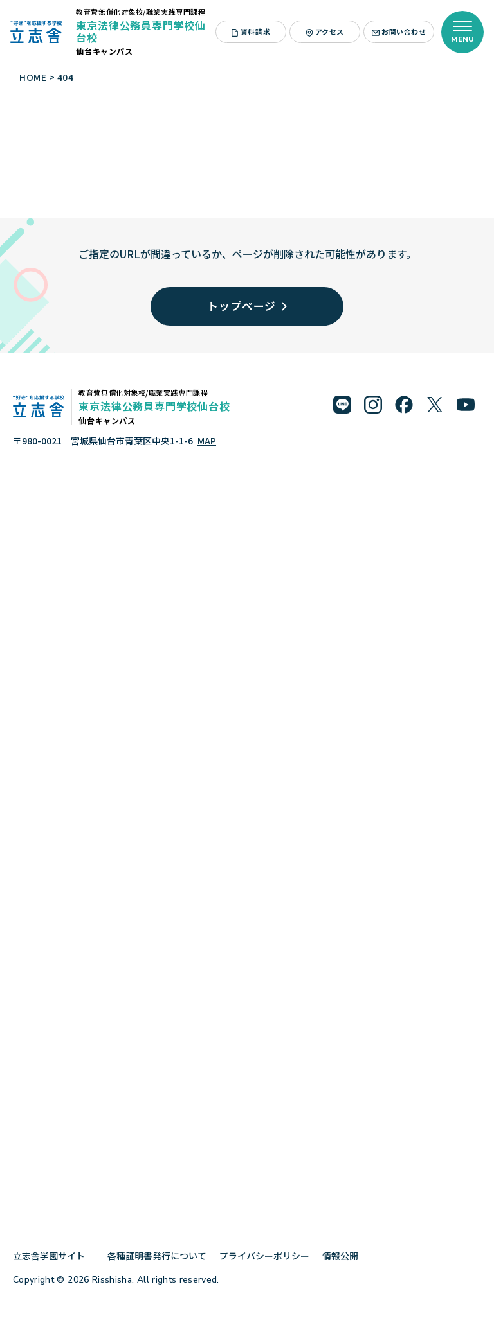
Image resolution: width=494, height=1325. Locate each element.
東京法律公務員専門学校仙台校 (141, 31)
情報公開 (345, 1255)
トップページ (247, 305)
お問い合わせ (399, 31)
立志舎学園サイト (54, 1255)
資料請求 (250, 31)
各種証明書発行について (156, 1255)
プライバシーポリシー (264, 1255)
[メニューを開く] (462, 32)
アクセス (325, 31)
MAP (206, 440)
